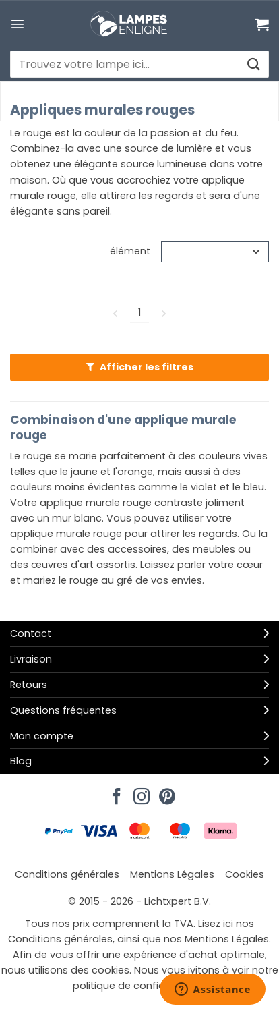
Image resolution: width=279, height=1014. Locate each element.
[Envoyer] (253, 64)
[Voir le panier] (262, 24)
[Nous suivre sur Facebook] (114, 792)
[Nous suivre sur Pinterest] (165, 792)
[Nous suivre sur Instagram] (139, 792)
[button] (17, 23)
